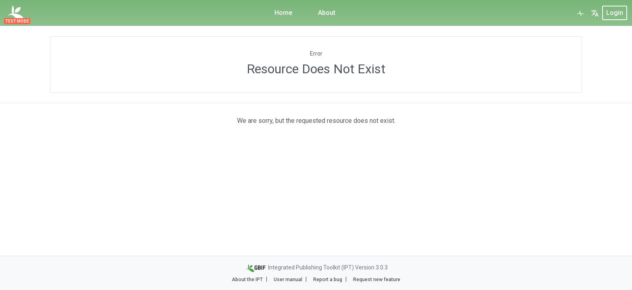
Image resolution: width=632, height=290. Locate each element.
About (326, 13)
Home (283, 13)
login (614, 13)
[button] (595, 13)
